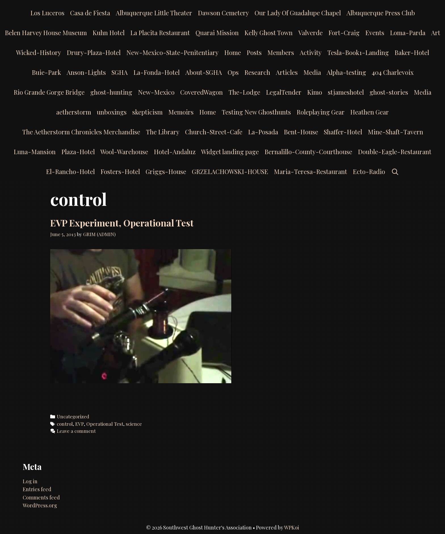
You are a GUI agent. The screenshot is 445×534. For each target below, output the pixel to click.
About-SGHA (203, 72)
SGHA (120, 72)
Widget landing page (230, 151)
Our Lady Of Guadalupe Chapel (298, 13)
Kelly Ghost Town (268, 32)
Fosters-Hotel (120, 171)
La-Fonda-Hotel (156, 72)
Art (435, 32)
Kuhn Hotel (109, 32)
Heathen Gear (369, 112)
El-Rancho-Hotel (70, 171)
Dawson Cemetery (223, 13)
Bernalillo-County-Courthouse (308, 151)
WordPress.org (40, 505)
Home (232, 52)
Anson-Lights (86, 72)
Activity (311, 52)
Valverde (310, 32)
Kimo (314, 92)
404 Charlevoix (392, 72)
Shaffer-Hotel (343, 132)
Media (312, 72)
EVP (79, 424)
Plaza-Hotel (78, 151)
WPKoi (291, 527)
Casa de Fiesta (90, 13)
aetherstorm (73, 112)
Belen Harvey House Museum (46, 32)
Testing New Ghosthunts (256, 112)
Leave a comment (76, 431)
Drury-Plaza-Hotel (94, 52)
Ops (233, 72)
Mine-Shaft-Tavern (395, 132)
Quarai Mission (217, 32)
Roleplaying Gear (321, 112)
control (65, 424)
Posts (254, 52)
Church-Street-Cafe (213, 132)
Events (374, 32)
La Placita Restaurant (160, 32)
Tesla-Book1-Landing (358, 52)
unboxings (112, 112)
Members (280, 52)
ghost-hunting (111, 92)
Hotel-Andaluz (175, 151)
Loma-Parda (407, 32)
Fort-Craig (344, 32)
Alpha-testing (346, 72)
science (134, 424)
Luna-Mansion (35, 151)
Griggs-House (166, 171)
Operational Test (104, 424)
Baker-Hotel (411, 52)
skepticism (147, 112)
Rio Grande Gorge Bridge (49, 92)
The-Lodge (244, 92)
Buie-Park (46, 72)
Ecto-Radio (369, 171)
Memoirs (181, 112)
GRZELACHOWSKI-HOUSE (230, 171)
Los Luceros (47, 13)
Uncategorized (73, 416)
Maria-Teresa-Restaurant (310, 171)
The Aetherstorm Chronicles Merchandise (81, 132)
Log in (30, 481)
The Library (162, 132)
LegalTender (283, 92)
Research (257, 72)
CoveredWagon (201, 92)
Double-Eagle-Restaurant (394, 151)
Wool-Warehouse (124, 151)
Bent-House (301, 132)
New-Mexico (156, 92)
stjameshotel (346, 92)
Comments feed (41, 497)
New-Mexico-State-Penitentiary (172, 52)
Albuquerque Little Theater (154, 13)
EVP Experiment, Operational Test (122, 223)
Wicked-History (38, 52)
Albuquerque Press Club (381, 13)
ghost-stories (389, 92)
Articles (287, 72)
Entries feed (37, 489)
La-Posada (263, 132)
